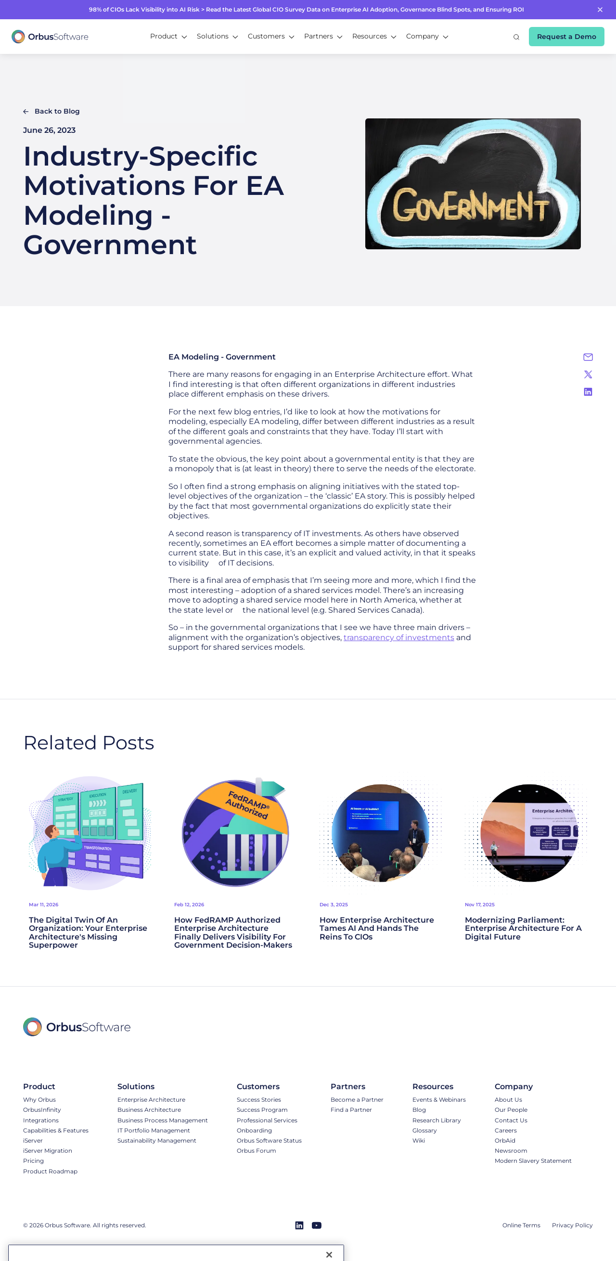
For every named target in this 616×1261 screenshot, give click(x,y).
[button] (168, 36)
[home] (50, 36)
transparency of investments (399, 637)
